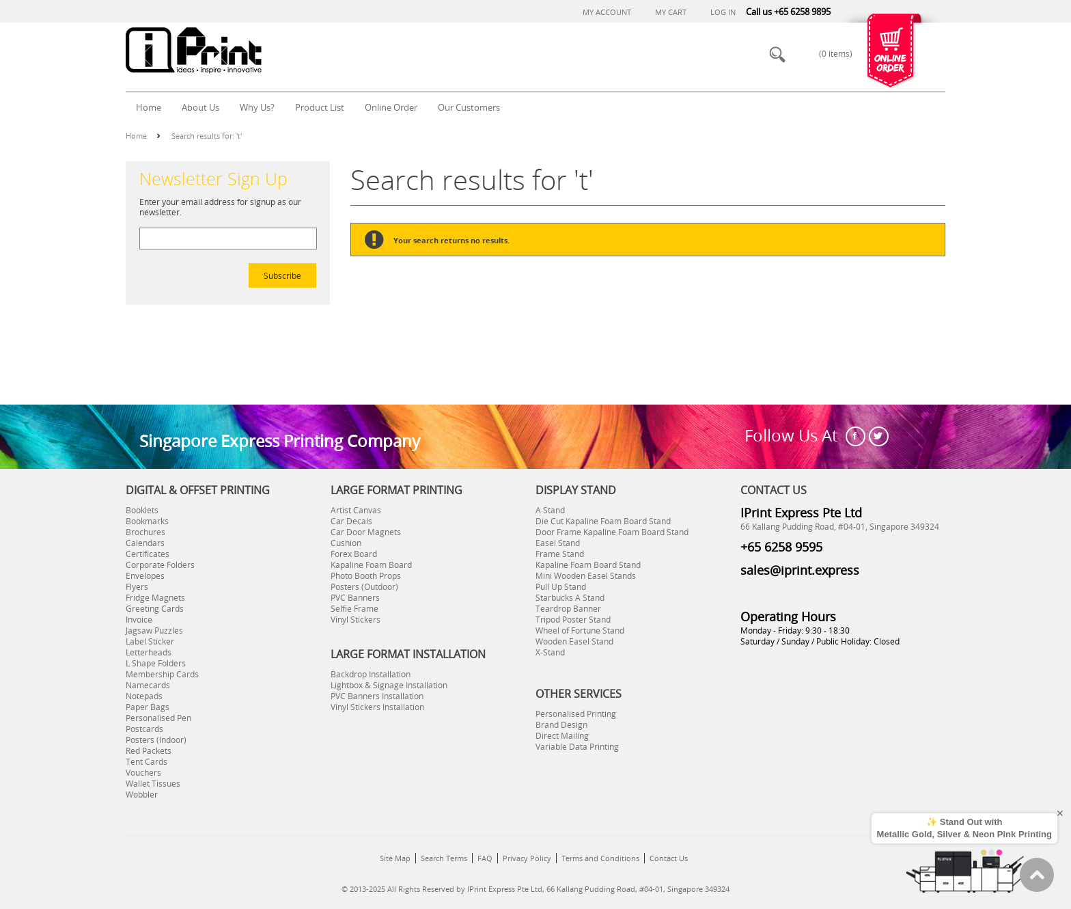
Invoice (139, 619)
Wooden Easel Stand (574, 641)
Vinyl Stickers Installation (377, 706)
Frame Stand (560, 553)
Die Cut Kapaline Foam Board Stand (603, 520)
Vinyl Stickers (355, 619)
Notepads (144, 695)
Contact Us (669, 858)
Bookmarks (147, 520)
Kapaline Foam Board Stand (588, 564)
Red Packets (148, 750)
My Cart (670, 12)
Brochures (145, 531)
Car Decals (351, 520)
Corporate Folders (160, 564)
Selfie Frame (354, 608)
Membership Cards (162, 673)
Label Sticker (150, 641)
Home (136, 136)
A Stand (550, 509)
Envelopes (145, 575)
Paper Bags (147, 706)
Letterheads (148, 652)
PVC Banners (355, 597)
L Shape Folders (156, 662)
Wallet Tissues (153, 783)
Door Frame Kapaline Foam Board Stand (612, 531)
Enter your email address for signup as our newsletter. (220, 206)
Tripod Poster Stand (573, 619)
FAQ (484, 858)
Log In (723, 12)
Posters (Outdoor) (364, 586)
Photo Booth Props (366, 575)
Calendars (145, 542)
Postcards (144, 728)
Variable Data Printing (577, 746)
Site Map (395, 858)
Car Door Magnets (366, 531)
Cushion (346, 542)
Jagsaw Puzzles (154, 630)
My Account (607, 12)
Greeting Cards (155, 608)
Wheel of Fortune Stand (580, 630)
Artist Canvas (356, 509)
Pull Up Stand (561, 586)
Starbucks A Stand (570, 597)
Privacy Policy (527, 858)
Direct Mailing (562, 735)
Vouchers (143, 772)
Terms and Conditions (600, 858)
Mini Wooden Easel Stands (586, 575)
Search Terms (444, 858)
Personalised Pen (158, 717)
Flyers (137, 586)
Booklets (142, 509)
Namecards (148, 684)
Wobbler (142, 794)
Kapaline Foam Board (371, 564)
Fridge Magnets (155, 597)
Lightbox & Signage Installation (389, 684)
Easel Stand (558, 542)
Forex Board (354, 553)
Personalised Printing (576, 713)
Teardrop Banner (568, 608)
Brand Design (561, 724)
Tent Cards (146, 761)
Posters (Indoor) (156, 739)
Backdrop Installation (371, 673)
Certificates (147, 553)
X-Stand (550, 652)
